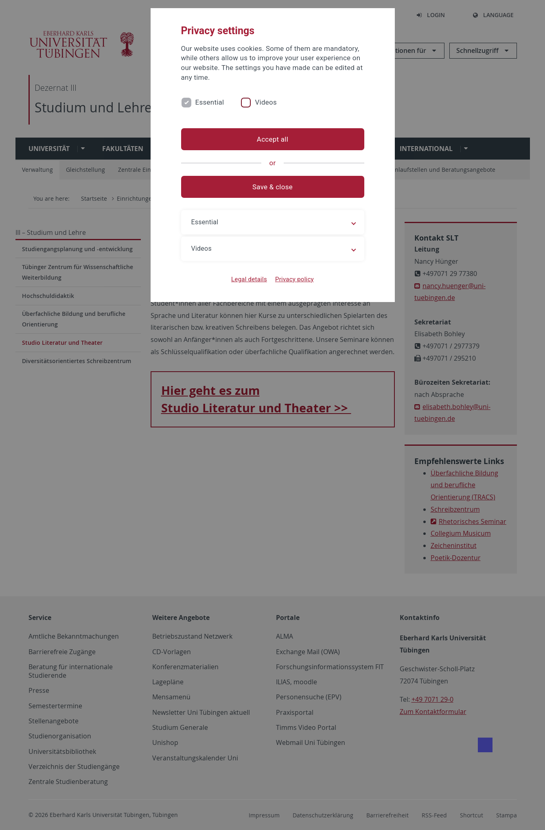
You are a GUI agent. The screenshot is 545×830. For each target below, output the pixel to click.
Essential (209, 102)
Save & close (272, 187)
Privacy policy (294, 279)
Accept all (272, 139)
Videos (266, 102)
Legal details (249, 279)
